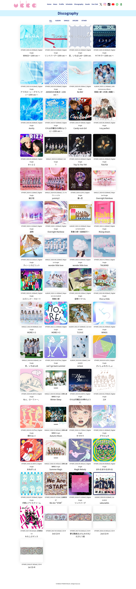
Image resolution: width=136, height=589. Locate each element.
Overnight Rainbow (104, 183)
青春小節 (56, 284)
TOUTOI (104, 150)
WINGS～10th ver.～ (31, 41)
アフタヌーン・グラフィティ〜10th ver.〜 (31, 78)
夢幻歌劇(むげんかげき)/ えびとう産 (80, 522)
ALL (50, 20)
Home (49, 4)
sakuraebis (104, 488)
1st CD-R (31, 554)
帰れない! (31, 421)
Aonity (31, 114)
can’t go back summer (56, 351)
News (55, 4)
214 (104, 385)
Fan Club (95, 4)
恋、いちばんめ (31, 351)
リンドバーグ (80, 488)
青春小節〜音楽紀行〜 (80, 217)
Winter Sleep (56, 385)
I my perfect (104, 114)
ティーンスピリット (31, 251)
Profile (61, 4)
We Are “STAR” (56, 488)
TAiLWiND (104, 251)
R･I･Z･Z (31, 150)
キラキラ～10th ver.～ (104, 41)
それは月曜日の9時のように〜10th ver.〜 (56, 115)
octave (80, 351)
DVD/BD (75, 20)
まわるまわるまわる (104, 455)
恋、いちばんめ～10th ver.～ (80, 42)
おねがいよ (31, 455)
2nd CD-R (104, 520)
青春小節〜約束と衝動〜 (104, 77)
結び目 (31, 183)
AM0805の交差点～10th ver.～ (56, 78)
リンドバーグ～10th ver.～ (56, 41)
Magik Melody (80, 455)
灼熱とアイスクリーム (31, 488)
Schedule (69, 4)
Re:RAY (80, 77)
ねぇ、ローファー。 (31, 385)
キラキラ (80, 421)
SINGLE (66, 20)
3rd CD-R (56, 520)
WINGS (104, 318)
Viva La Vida (104, 284)
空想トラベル (80, 284)
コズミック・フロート (31, 284)
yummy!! (56, 183)
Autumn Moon (56, 421)
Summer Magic (56, 455)
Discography (78, 4)
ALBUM (58, 20)
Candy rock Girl (80, 114)
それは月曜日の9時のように (80, 386)
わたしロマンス (31, 522)
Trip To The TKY (80, 150)
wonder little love (56, 251)
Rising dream (104, 217)
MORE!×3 (31, 318)
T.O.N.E (80, 318)
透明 (31, 217)
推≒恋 (80, 183)
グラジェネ (104, 421)
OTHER (84, 20)
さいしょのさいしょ (104, 351)
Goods (87, 4)
